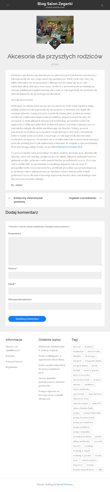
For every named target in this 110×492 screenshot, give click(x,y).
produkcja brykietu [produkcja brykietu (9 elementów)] (82, 436)
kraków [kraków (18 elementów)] (97, 379)
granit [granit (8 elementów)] (95, 365)
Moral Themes (65, 484)
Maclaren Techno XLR (70, 146)
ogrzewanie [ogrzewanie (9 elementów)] (78, 394)
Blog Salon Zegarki (55, 4)
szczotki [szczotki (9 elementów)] (98, 441)
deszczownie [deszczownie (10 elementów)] (94, 351)
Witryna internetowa (20, 299)
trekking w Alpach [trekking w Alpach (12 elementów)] (82, 450)
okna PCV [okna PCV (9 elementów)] (96, 403)
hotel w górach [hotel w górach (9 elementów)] (91, 370)
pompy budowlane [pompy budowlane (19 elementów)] (92, 413)
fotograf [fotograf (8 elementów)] (77, 361)
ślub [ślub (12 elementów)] (100, 469)
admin (18, 184)
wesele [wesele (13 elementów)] (98, 455)
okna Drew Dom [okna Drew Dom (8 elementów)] (81, 398)
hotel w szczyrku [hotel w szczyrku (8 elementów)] (81, 375)
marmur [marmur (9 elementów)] (77, 384)
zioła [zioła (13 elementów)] (75, 460)
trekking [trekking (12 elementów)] (89, 446)
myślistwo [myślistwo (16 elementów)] (89, 384)
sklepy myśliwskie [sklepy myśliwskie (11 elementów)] (81, 441)
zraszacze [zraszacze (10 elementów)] (78, 465)
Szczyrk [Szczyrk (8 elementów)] (77, 446)
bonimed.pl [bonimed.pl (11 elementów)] (78, 351)
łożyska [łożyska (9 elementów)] (90, 465)
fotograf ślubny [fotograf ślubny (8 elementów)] (80, 365)
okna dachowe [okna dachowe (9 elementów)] (95, 394)
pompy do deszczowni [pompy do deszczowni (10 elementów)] (83, 417)
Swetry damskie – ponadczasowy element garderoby (52, 382)
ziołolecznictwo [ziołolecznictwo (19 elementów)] (89, 460)
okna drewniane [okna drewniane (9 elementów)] (80, 403)
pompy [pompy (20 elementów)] (76, 413)
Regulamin (11, 367)
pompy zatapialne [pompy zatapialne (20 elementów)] (81, 431)
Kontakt (10, 355)
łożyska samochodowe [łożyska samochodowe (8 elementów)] (83, 469)
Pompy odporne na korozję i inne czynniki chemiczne (51, 395)
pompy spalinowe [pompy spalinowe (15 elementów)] (81, 427)
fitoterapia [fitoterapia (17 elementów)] (90, 356)
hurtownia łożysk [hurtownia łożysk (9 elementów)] (81, 379)
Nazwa (13, 268)
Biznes (55, 64)
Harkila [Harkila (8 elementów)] (76, 370)
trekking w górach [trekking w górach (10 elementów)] (82, 455)
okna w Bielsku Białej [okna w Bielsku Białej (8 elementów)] (83, 408)
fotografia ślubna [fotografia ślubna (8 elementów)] (93, 361)
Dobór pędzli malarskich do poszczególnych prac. (52, 369)
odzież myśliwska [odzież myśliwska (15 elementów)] (81, 389)
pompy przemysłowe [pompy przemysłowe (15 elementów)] (83, 422)
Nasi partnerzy (14, 361)
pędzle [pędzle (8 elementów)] (98, 436)
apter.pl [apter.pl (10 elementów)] (76, 346)
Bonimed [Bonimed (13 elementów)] (89, 346)
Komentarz (14, 233)
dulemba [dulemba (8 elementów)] (77, 356)
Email (12, 283)
